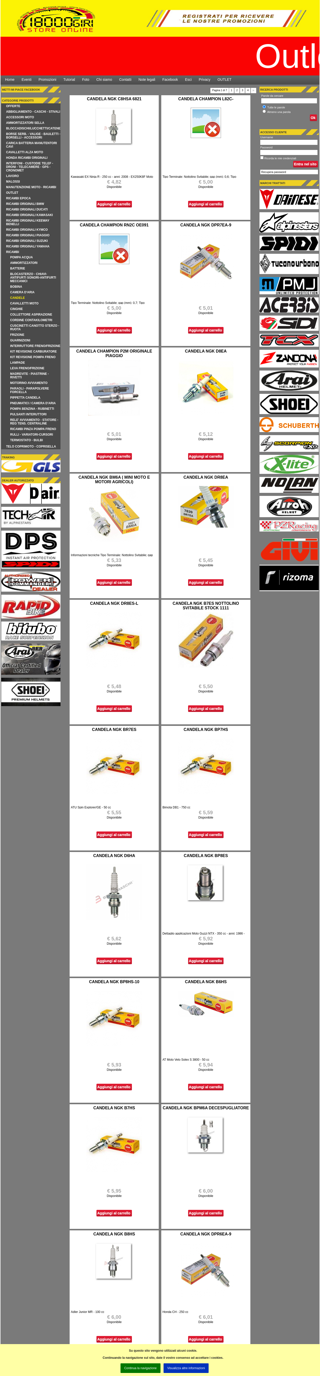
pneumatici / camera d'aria (33, 403)
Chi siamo (104, 79)
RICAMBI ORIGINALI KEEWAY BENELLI (27, 222)
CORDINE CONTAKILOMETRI (31, 320)
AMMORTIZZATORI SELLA (25, 123)
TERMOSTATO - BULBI (26, 440)
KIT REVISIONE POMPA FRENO (32, 357)
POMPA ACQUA (21, 257)
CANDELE (17, 298)
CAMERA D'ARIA (22, 292)
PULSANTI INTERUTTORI (28, 414)
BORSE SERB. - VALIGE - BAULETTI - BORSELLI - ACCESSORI (33, 135)
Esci (188, 79)
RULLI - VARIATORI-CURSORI (31, 434)
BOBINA (16, 286)
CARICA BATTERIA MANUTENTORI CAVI (31, 144)
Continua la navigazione (140, 1368)
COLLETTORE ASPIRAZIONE (31, 314)
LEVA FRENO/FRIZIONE (27, 368)
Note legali (146, 79)
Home (9, 79)
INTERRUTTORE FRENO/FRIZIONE (35, 346)
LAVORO (12, 176)
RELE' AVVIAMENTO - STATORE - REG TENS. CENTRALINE (34, 421)
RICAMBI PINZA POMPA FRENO (33, 429)
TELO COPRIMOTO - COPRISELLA (31, 446)
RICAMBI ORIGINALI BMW (25, 204)
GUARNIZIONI (20, 340)
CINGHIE (16, 309)
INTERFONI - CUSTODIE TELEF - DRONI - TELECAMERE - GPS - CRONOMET (29, 167)
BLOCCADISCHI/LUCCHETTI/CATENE (33, 128)
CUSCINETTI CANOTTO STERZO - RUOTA (34, 327)
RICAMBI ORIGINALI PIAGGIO (27, 235)
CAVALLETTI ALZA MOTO (24, 152)
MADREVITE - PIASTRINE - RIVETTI (29, 375)
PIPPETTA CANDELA (25, 397)
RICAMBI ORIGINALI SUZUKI (27, 241)
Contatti (125, 79)
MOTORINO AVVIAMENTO (29, 383)
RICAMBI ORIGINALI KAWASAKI (29, 215)
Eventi (26, 79)
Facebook (170, 79)
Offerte (13, 106)
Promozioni (47, 79)
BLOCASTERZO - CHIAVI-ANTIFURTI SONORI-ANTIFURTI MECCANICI (33, 277)
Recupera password (273, 171)
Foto (85, 79)
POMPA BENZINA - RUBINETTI (32, 409)
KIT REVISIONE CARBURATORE (33, 351)
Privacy (204, 79)
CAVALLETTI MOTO (24, 303)
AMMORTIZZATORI (23, 263)
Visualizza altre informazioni (186, 1368)
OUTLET (224, 79)
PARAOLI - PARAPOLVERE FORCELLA (29, 390)
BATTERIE (17, 268)
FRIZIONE (17, 335)
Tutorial (69, 79)
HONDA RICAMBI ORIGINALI (27, 158)
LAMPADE (17, 362)
